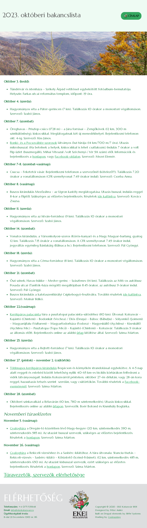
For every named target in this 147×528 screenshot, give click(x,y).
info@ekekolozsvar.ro (22, 510)
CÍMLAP (131, 16)
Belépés (141, 491)
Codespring (114, 517)
